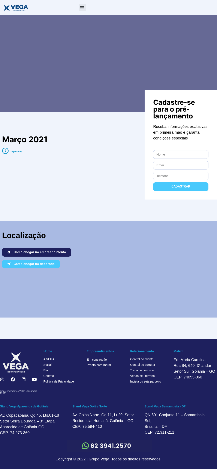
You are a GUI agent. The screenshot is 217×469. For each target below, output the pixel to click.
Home (47, 351)
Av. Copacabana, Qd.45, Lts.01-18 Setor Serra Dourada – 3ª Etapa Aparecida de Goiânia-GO (29, 421)
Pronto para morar (99, 365)
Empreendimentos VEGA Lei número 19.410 (18, 392)
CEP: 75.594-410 (87, 426)
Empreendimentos (100, 351)
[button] (82, 7)
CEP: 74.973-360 (15, 433)
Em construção (97, 359)
